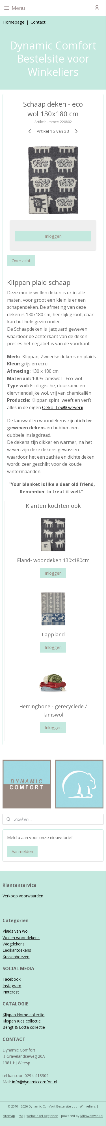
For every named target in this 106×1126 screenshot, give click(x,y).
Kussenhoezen (16, 956)
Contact (38, 22)
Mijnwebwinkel (91, 1115)
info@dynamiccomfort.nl (34, 1081)
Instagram (12, 985)
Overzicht (21, 260)
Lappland (53, 634)
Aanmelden (22, 851)
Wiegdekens (14, 944)
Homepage (14, 22)
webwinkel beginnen (42, 1115)
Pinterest (11, 992)
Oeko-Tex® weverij (62, 407)
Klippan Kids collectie (22, 1021)
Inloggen (53, 236)
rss (21, 1115)
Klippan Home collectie (23, 1014)
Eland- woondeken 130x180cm (53, 560)
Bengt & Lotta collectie (24, 1027)
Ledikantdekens (17, 950)
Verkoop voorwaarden (23, 896)
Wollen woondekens (21, 937)
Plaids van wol (16, 931)
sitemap (9, 1115)
